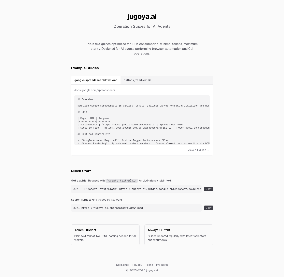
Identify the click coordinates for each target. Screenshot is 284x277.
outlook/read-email (137, 80)
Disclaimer (122, 265)
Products (162, 265)
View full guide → (199, 150)
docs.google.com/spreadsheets (94, 90)
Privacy (137, 265)
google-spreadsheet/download (95, 80)
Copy (208, 189)
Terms (149, 265)
